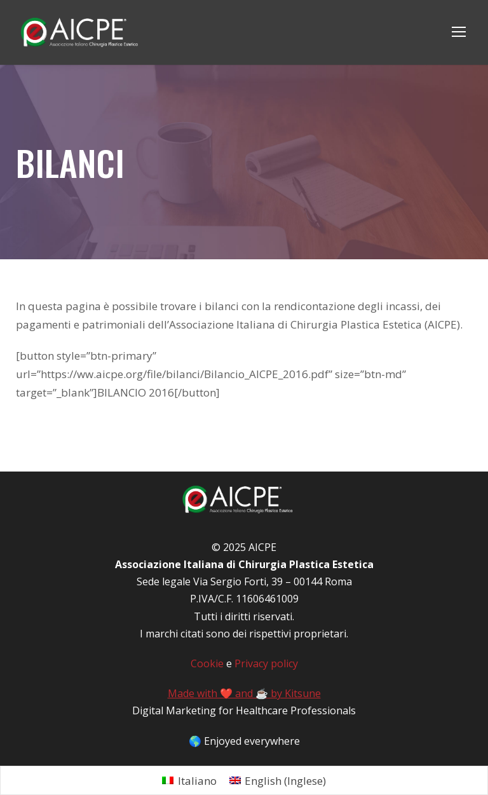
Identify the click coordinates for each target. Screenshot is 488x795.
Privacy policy (265, 645)
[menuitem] (189, 761)
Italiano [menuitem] (197, 762)
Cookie (207, 645)
